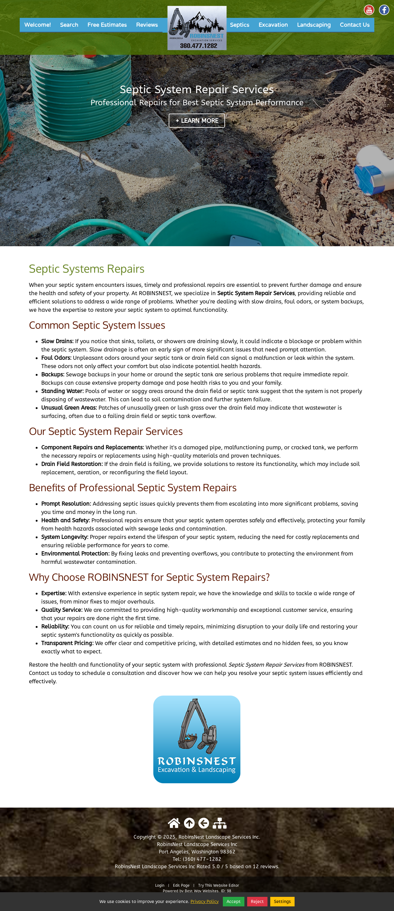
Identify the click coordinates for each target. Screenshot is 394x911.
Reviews (147, 25)
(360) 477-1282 (202, 859)
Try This (205, 885)
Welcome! (37, 25)
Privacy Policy (205, 901)
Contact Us (355, 25)
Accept (234, 901)
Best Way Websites (202, 891)
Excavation (273, 25)
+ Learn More (196, 120)
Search (69, 25)
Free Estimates (107, 25)
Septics (239, 25)
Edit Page (182, 885)
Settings (282, 901)
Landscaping (314, 25)
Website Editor (226, 885)
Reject (257, 901)
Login (159, 885)
